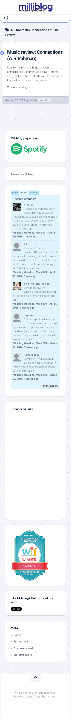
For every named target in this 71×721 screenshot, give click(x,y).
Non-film (44, 100)
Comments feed (23, 648)
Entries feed (21, 641)
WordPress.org (23, 654)
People (15, 193)
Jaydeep (29, 315)
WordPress (34, 696)
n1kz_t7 (28, 204)
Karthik (33, 100)
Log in (17, 635)
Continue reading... (18, 87)
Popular (34, 193)
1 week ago (30, 236)
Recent (24, 193)
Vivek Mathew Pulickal (37, 283)
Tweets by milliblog (22, 174)
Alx (54, 696)
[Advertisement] (33, 490)
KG (25, 244)
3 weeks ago (27, 307)
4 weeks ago (31, 378)
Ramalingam (31, 355)
